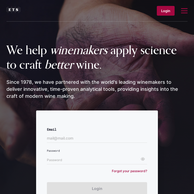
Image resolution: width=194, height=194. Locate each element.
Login (166, 11)
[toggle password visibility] (142, 159)
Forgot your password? (129, 171)
